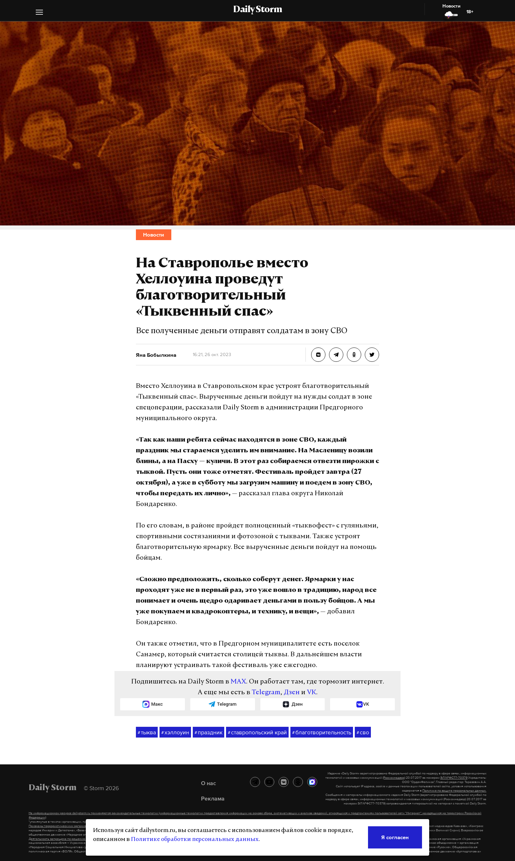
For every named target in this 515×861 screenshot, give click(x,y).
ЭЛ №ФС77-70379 (453, 777)
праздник (208, 732)
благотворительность (321, 732)
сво (363, 732)
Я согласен (395, 837)
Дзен (292, 692)
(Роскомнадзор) (394, 777)
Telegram (266, 692)
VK (311, 692)
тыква (147, 732)
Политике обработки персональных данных (195, 839)
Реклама (213, 798)
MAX (238, 681)
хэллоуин (175, 732)
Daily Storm (257, 10)
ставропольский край (257, 732)
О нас (208, 783)
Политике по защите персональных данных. (454, 790)
